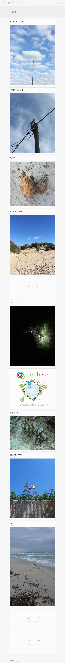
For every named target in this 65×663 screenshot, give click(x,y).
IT (27, 658)
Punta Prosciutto (14, 3)
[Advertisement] (32, 288)
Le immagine (17, 660)
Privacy (24, 658)
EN (29, 658)
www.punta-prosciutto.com (25, 660)
